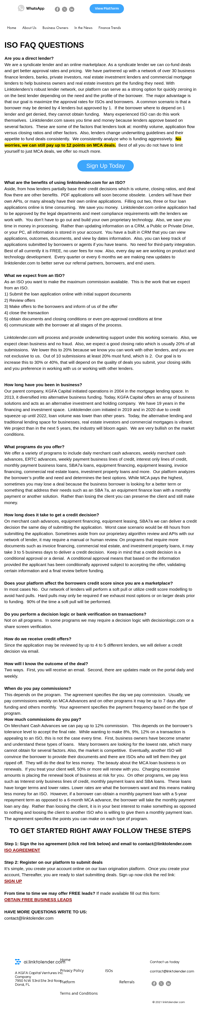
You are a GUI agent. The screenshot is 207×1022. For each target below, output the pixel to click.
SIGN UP (13, 881)
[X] (64, 9)
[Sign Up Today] (105, 165)
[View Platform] (107, 8)
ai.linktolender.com (44, 962)
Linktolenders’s (18, 89)
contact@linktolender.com (164, 843)
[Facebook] (57, 9)
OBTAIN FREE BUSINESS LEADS (38, 899)
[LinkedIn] (71, 9)
